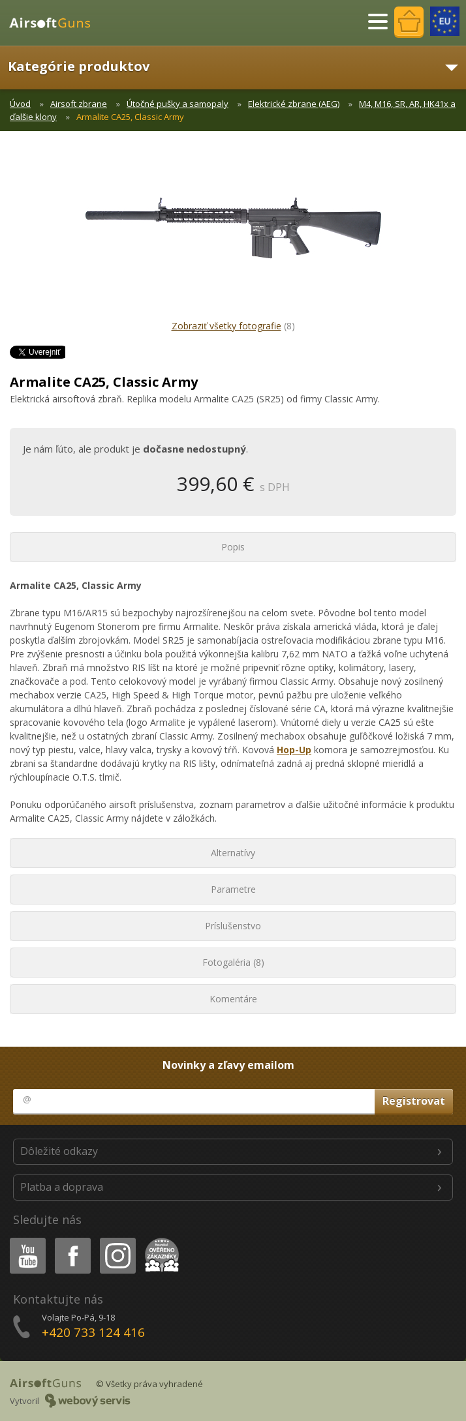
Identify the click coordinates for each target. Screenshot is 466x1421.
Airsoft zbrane (78, 104)
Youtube (24, 1240)
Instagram (117, 1240)
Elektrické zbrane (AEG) (293, 104)
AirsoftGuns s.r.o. (55, 23)
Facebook (71, 1240)
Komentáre (233, 999)
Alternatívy (233, 852)
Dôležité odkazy (59, 1151)
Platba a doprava (61, 1187)
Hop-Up (294, 749)
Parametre (233, 889)
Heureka (159, 1240)
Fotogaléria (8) (233, 962)
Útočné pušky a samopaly (177, 104)
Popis (233, 547)
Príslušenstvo (233, 926)
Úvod (20, 104)
